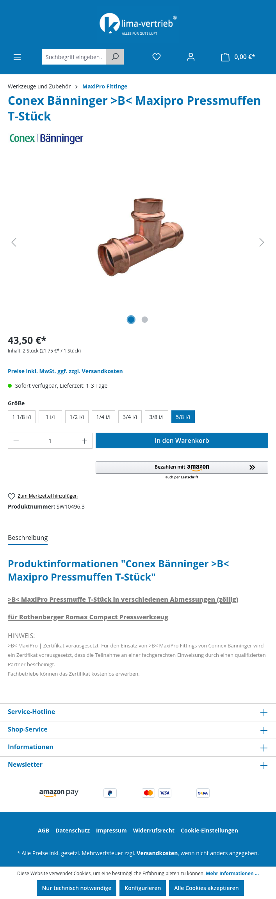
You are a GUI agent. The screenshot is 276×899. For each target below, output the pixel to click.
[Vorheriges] (14, 242)
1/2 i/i (76, 417)
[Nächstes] (262, 242)
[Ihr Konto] (191, 57)
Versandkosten (157, 853)
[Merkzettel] (156, 57)
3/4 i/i (130, 417)
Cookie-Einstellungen (209, 830)
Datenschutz (72, 830)
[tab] (28, 538)
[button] (182, 470)
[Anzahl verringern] (16, 441)
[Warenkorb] (238, 57)
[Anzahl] (50, 441)
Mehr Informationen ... (232, 873)
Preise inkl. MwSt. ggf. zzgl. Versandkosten (65, 371)
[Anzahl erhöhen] (85, 441)
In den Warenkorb (182, 440)
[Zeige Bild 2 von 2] (145, 319)
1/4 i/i (103, 417)
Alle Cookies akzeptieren (206, 888)
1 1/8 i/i (21, 417)
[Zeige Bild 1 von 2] (131, 319)
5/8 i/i (183, 417)
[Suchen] (115, 57)
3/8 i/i (156, 417)
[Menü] (17, 57)
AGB (43, 830)
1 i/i (50, 417)
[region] (138, 242)
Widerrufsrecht (154, 830)
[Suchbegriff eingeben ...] (74, 57)
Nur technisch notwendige (76, 888)
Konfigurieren (143, 888)
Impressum (111, 830)
